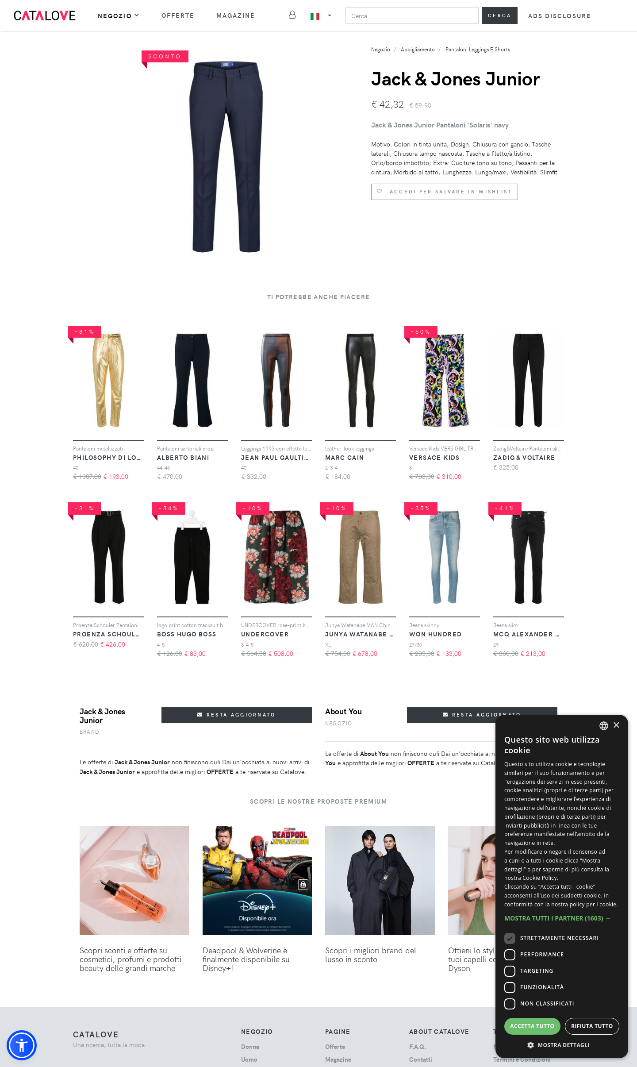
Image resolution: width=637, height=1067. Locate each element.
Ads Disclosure (559, 16)
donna (250, 1046)
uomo (249, 1059)
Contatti (420, 1059)
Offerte (178, 15)
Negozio (119, 15)
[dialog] (561, 886)
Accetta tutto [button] (532, 1026)
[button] (22, 1045)
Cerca (500, 15)
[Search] (412, 15)
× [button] (616, 725)
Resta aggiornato (236, 714)
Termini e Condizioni (522, 1059)
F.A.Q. (417, 1046)
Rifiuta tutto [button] (592, 1026)
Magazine (236, 15)
